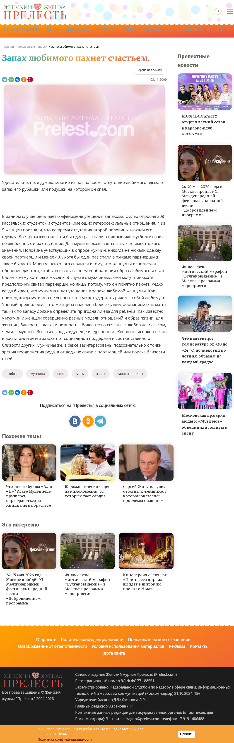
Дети (58, 31)
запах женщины (130, 374)
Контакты (199, 646)
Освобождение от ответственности (52, 646)
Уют (54, 43)
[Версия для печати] (149, 70)
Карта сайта (113, 653)
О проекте (46, 639)
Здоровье (85, 31)
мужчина (38, 374)
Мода (143, 31)
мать (80, 374)
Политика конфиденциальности (92, 639)
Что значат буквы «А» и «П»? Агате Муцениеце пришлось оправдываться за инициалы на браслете (29, 496)
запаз (100, 374)
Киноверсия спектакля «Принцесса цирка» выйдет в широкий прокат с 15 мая (146, 582)
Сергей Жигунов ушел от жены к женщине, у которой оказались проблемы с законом (145, 493)
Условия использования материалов (128, 646)
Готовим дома (24, 31)
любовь (12, 374)
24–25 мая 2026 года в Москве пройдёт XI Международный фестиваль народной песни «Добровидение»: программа (26, 589)
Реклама (177, 646)
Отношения (173, 31)
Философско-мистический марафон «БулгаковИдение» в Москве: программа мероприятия (87, 584)
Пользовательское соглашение (159, 639)
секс (60, 374)
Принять (186, 734)
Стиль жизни (23, 43)
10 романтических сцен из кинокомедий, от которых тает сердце (88, 491)
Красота (117, 31)
